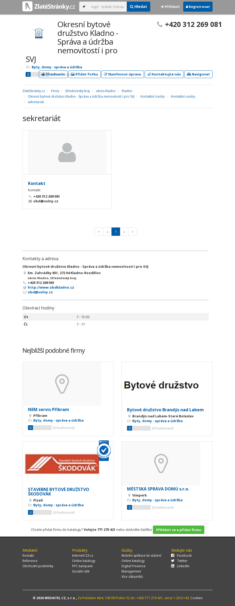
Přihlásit (170, 6)
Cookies (196, 598)
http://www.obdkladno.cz (51, 287)
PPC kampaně (82, 566)
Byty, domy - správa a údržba (57, 67)
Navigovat (198, 74)
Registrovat (198, 6)
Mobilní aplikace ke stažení (141, 555)
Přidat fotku (84, 74)
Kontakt (36, 183)
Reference (29, 561)
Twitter (179, 561)
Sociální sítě (81, 571)
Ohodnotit (53, 74)
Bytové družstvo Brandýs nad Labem (165, 410)
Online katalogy (83, 561)
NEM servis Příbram (48, 409)
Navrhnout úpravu (122, 74)
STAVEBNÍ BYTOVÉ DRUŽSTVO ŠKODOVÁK (58, 491)
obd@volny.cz (40, 292)
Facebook (181, 555)
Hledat (138, 6)
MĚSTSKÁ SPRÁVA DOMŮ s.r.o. (158, 489)
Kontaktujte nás (164, 74)
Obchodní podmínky (37, 566)
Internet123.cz (82, 555)
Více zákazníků (132, 576)
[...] (107, 7)
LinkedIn (180, 566)
